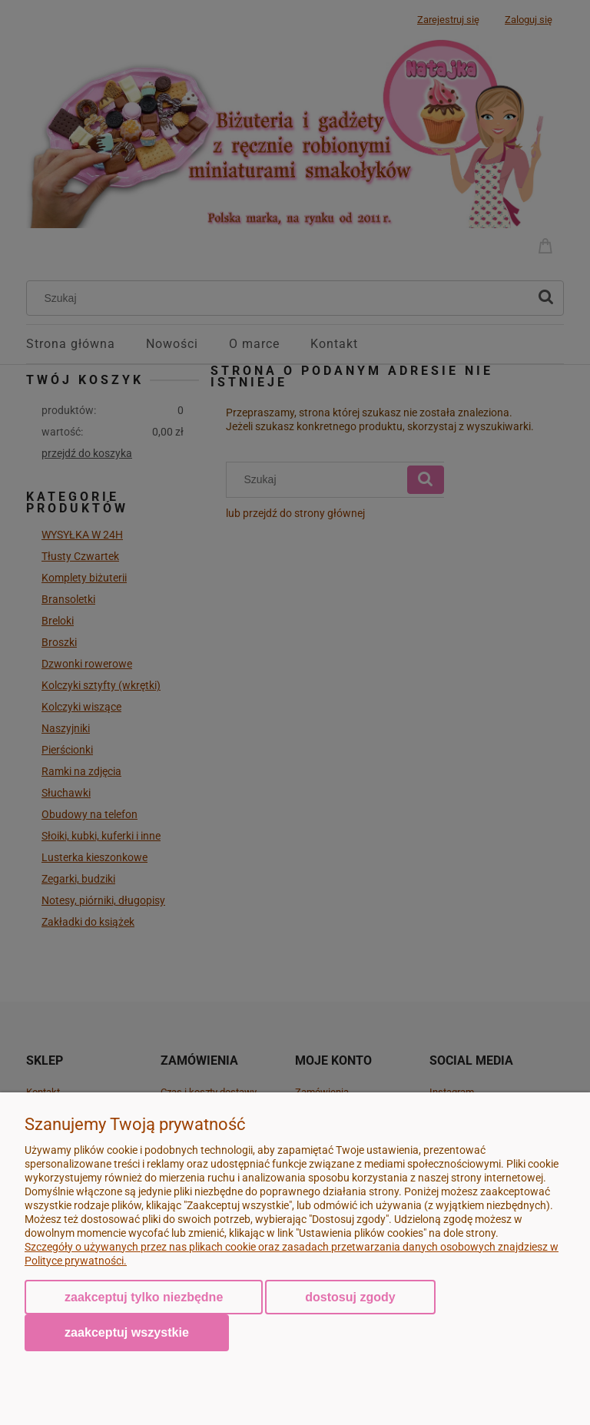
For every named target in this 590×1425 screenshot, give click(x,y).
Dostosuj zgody (350, 1297)
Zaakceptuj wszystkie (127, 1332)
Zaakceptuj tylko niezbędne (144, 1297)
